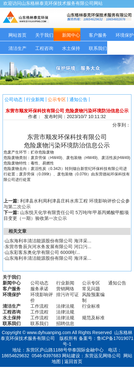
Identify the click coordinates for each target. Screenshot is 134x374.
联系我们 (98, 48)
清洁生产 (17, 48)
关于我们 (44, 35)
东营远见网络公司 (103, 355)
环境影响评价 (41, 297)
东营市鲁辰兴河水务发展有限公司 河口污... (48, 246)
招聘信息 (65, 323)
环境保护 (12, 294)
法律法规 (65, 306)
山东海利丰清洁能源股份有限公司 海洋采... (48, 240)
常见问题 (91, 288)
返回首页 (73, 361)
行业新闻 (35, 99)
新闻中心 (71, 35)
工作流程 (39, 306)
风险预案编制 (93, 297)
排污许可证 (67, 294)
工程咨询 (44, 48)
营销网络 (65, 288)
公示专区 (57, 99)
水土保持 (71, 48)
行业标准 (91, 306)
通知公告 (78, 99)
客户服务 (98, 35)
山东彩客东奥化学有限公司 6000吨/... (42, 252)
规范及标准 (93, 317)
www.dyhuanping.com (49, 332)
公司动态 (14, 99)
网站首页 (17, 35)
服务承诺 (39, 288)
